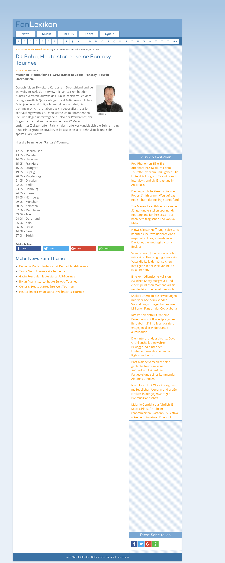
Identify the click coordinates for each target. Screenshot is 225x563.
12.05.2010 (21, 70)
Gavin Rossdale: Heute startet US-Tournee (47, 276)
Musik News (42, 49)
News (25, 34)
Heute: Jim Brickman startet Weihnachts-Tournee (51, 292)
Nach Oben (71, 557)
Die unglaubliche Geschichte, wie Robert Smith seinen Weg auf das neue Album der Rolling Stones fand (155, 195)
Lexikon (36, 25)
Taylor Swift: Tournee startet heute (42, 271)
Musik (46, 34)
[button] (28, 248)
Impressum (123, 557)
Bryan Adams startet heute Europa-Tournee (48, 281)
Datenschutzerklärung (102, 557)
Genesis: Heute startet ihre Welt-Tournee (46, 287)
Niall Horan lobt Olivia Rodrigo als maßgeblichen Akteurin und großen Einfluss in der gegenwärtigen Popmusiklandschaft (154, 391)
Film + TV (67, 34)
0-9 (175, 41)
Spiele (109, 34)
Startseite (21, 49)
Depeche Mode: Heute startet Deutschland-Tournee (53, 266)
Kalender (84, 557)
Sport (89, 34)
